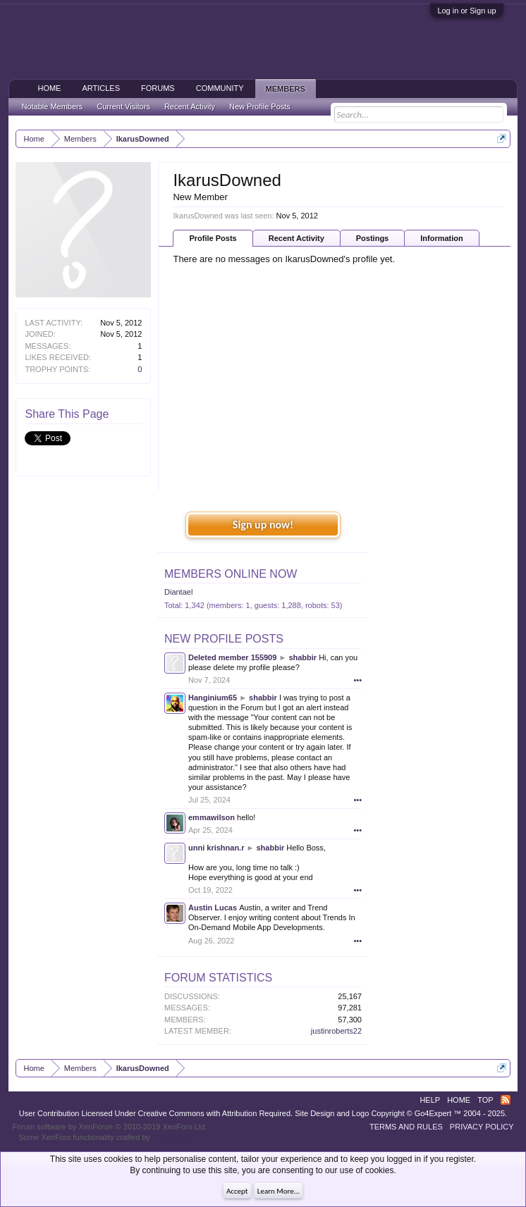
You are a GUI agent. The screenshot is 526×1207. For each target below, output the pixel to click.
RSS (505, 1100)
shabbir (302, 657)
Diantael (178, 592)
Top (485, 1100)
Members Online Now (230, 574)
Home (49, 88)
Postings (372, 238)
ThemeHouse (175, 1137)
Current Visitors (123, 106)
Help (430, 1100)
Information (441, 238)
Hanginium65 (212, 697)
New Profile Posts (223, 639)
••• (357, 680)
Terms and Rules (406, 1126)
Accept (237, 1191)
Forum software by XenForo (109, 1126)
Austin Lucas (212, 907)
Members (285, 89)
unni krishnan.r (216, 847)
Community (220, 88)
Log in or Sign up (466, 10)
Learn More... (278, 1191)
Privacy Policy (482, 1126)
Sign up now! (263, 524)
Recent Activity (296, 238)
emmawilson (211, 817)
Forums (158, 88)
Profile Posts (212, 238)
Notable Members (51, 106)
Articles (101, 88)
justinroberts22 (336, 1031)
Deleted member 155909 (232, 657)
